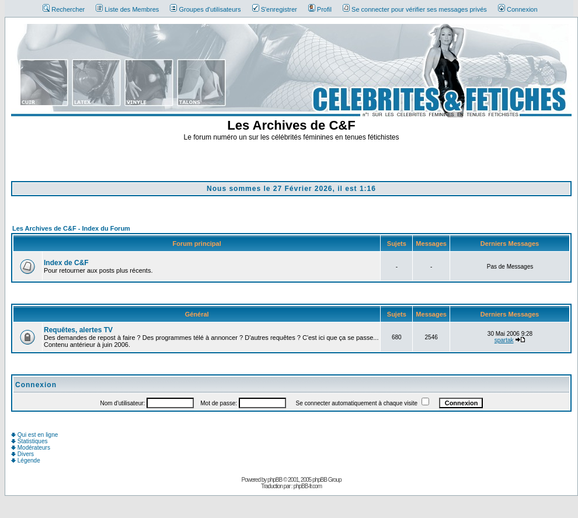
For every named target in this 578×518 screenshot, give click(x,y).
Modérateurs (30, 447)
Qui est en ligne (34, 435)
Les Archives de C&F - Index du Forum (71, 228)
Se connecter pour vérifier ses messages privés (415, 9)
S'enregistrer (274, 9)
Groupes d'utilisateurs (205, 9)
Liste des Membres (127, 9)
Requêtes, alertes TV (78, 330)
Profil (320, 9)
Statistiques (29, 441)
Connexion (518, 9)
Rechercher (64, 9)
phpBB (274, 480)
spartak (504, 340)
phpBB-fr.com (307, 486)
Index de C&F (66, 263)
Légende (25, 460)
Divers (22, 454)
